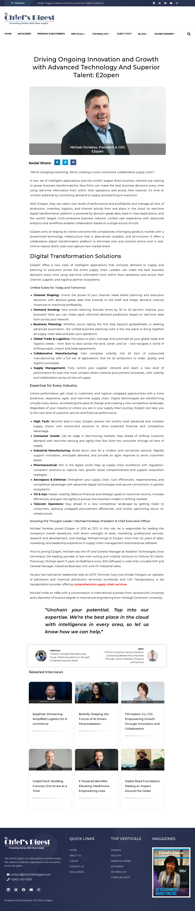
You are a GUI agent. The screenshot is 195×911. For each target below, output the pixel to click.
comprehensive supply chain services (100, 584)
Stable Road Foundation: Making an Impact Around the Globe (142, 786)
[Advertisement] (114, 18)
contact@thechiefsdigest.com (30, 874)
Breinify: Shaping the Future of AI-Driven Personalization (94, 719)
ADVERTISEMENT (165, 33)
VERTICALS (78, 33)
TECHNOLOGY (101, 33)
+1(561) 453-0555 (21, 879)
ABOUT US (75, 855)
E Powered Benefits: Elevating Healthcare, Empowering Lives (94, 786)
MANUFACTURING (121, 861)
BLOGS (143, 33)
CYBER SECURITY (120, 877)
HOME (8, 33)
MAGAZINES (24, 33)
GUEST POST (124, 33)
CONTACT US (77, 866)
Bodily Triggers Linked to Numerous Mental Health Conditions (71, 3)
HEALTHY (116, 855)
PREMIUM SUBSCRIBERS (51, 33)
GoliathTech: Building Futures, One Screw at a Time (50, 786)
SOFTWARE (117, 866)
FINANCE (116, 850)
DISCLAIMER (77, 872)
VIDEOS (74, 861)
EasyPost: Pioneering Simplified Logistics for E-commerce (50, 719)
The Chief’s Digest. (43, 900)
